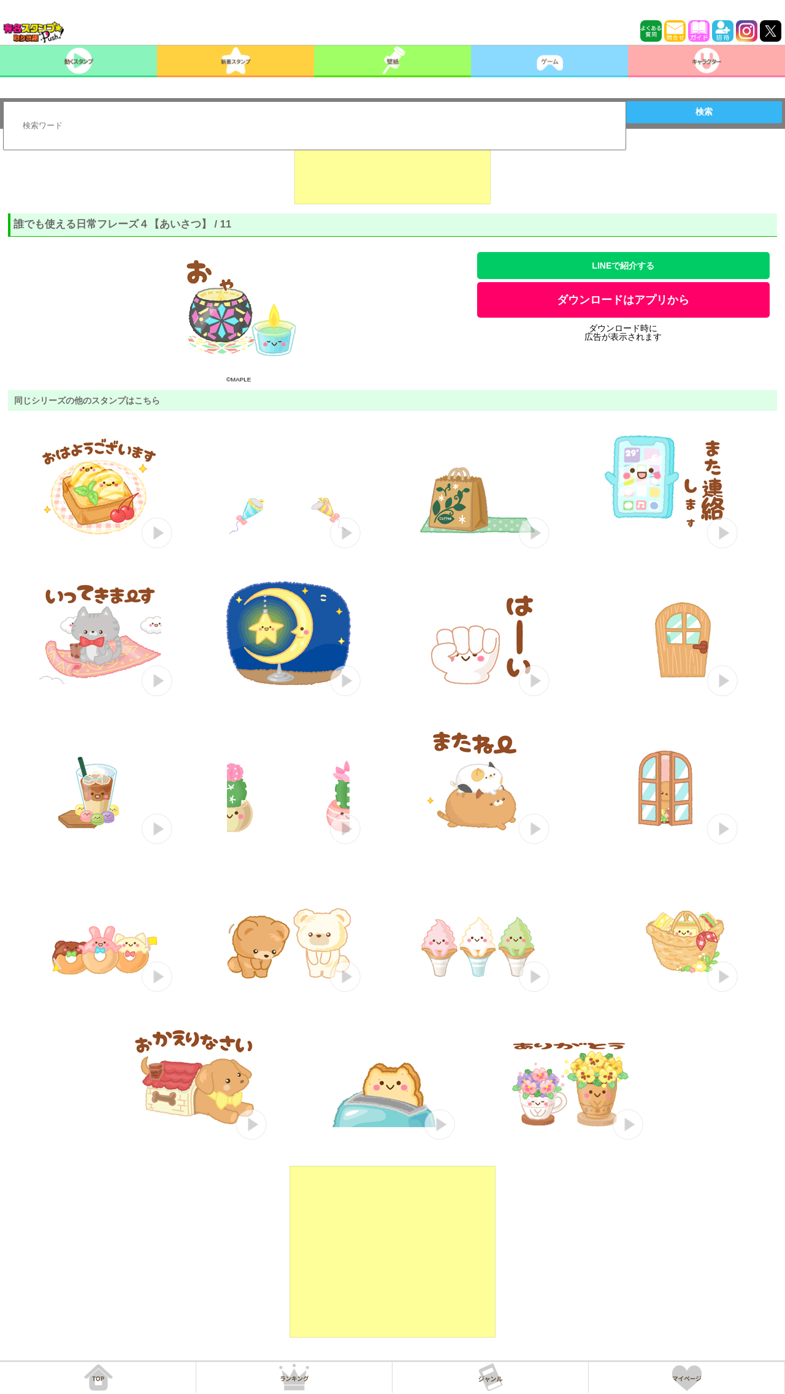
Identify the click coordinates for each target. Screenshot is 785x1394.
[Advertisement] (392, 173)
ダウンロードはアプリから (623, 300)
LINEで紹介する (623, 265)
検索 (704, 112)
